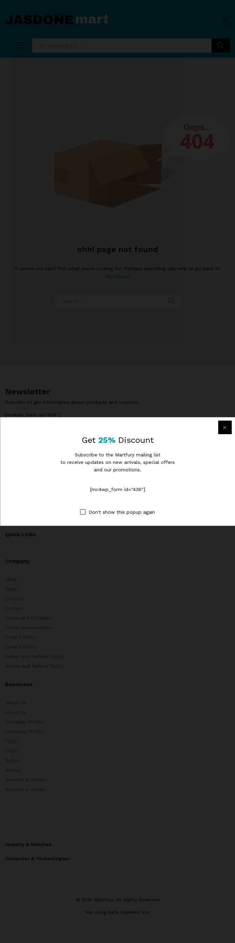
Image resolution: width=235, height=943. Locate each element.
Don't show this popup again (122, 512)
